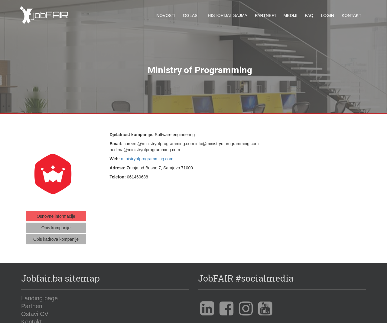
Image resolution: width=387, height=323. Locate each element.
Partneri (265, 15)
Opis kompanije (56, 225)
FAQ (309, 15)
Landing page (39, 295)
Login (327, 15)
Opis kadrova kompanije (56, 236)
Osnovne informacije (56, 213)
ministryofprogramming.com (147, 156)
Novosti (165, 15)
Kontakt (351, 15)
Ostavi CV (34, 311)
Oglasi (191, 15)
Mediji (290, 15)
